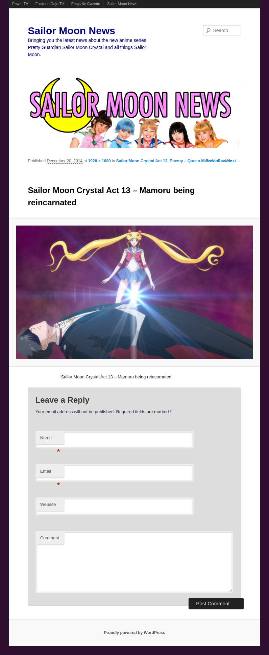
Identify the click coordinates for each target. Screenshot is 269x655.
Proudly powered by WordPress (134, 632)
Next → (234, 161)
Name (50, 439)
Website (48, 504)
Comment (49, 537)
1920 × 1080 (99, 161)
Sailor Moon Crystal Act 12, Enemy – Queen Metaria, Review (174, 161)
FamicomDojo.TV (49, 4)
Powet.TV (20, 4)
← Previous (211, 161)
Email (50, 473)
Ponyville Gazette (85, 4)
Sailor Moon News (122, 4)
